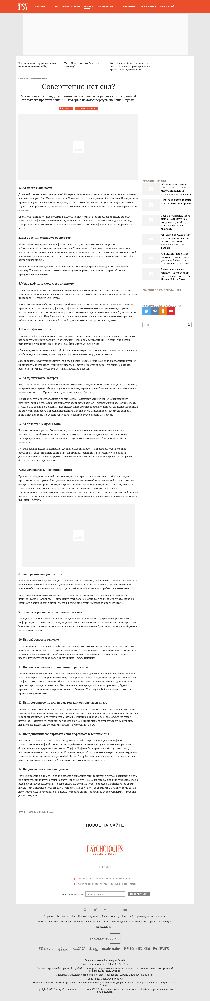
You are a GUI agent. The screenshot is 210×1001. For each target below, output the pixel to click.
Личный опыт (106, 6)
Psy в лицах (148, 6)
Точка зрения (71, 6)
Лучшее (40, 6)
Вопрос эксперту (110, 916)
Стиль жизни (128, 6)
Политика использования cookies (92, 921)
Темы (87, 6)
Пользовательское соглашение (55, 921)
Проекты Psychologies (160, 921)
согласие (87, 878)
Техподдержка (103, 926)
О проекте (48, 916)
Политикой (85, 883)
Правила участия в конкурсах (151, 916)
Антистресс (66, 108)
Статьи (53, 6)
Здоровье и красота (86, 108)
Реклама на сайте (66, 916)
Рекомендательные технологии (129, 921)
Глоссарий (167, 6)
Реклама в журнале (88, 916)
